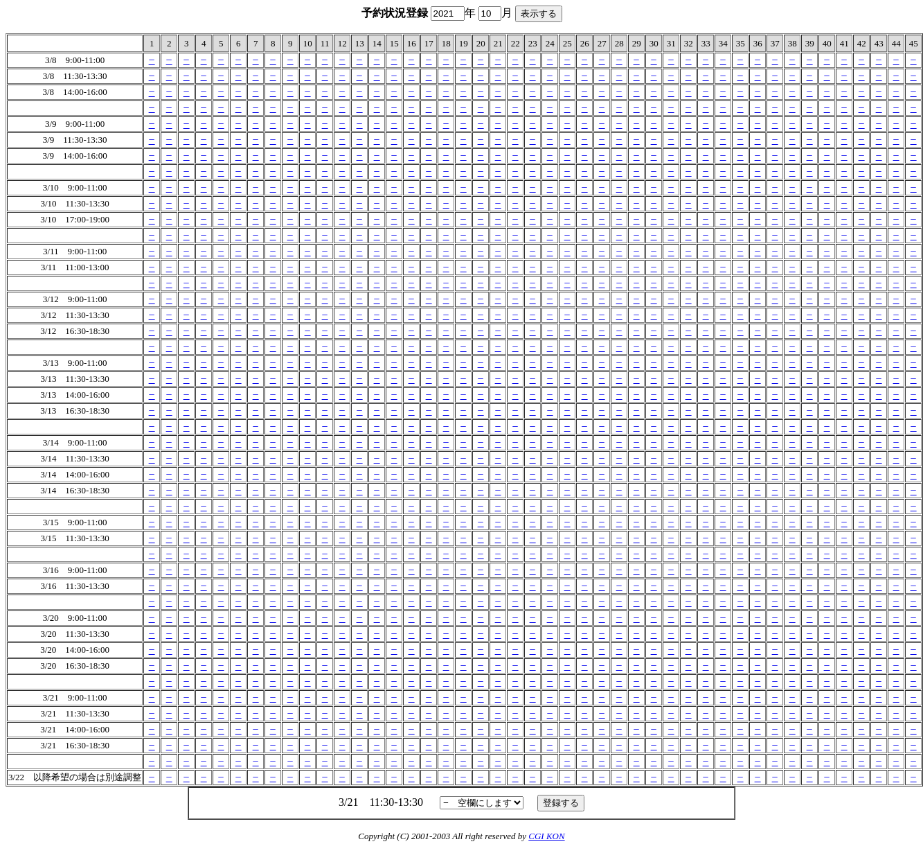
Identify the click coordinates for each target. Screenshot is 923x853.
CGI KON (546, 836)
